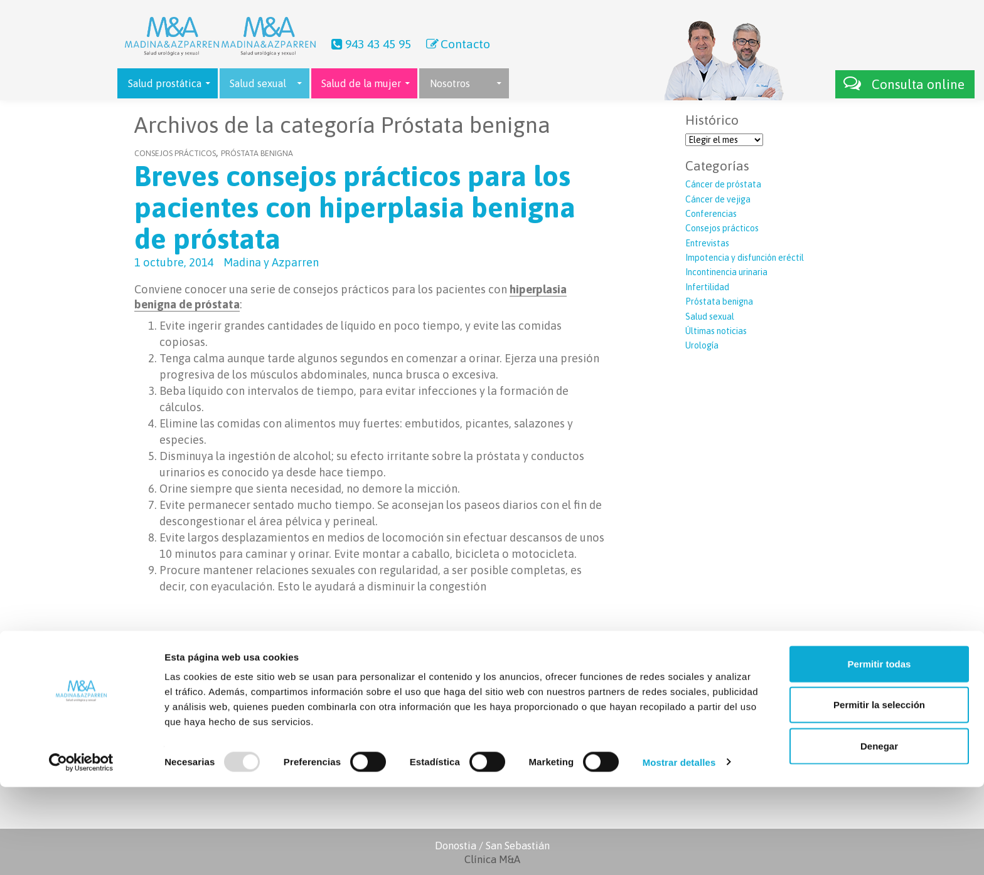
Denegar (879, 834)
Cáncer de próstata (723, 184)
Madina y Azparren (271, 262)
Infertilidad (707, 287)
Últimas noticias (716, 331)
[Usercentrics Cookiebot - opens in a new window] (81, 850)
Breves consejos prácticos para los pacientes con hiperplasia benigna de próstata (354, 207)
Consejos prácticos (175, 153)
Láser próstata (658, 707)
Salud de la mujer (361, 83)
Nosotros (450, 83)
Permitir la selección (879, 793)
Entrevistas (707, 243)
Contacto (457, 44)
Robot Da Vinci (658, 694)
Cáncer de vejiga (718, 199)
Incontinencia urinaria (726, 272)
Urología (702, 345)
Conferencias (711, 214)
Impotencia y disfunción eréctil (744, 258)
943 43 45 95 (369, 44)
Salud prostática (164, 83)
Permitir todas (879, 752)
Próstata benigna (257, 153)
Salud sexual (258, 83)
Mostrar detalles (679, 850)
